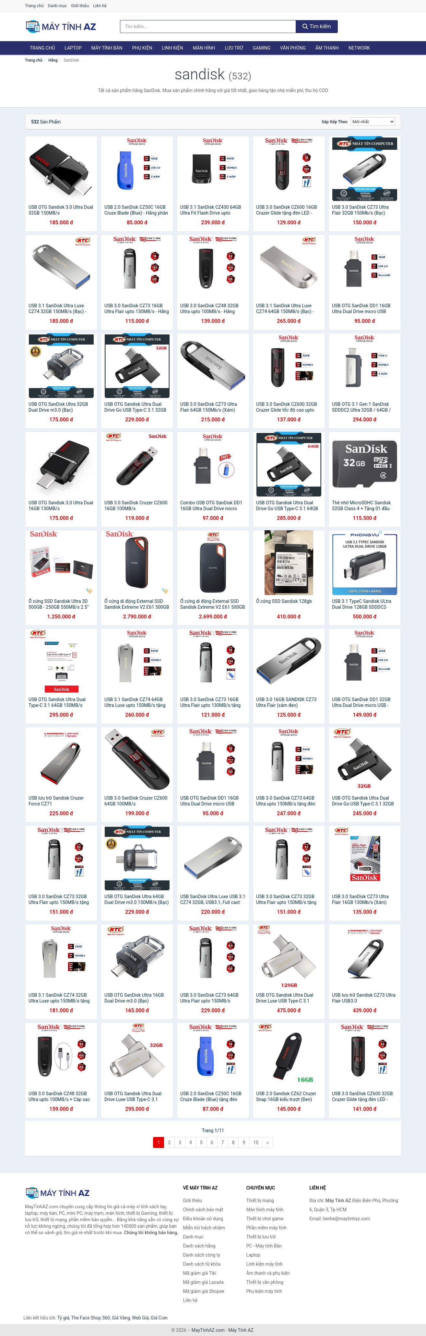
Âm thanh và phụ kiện (268, 1273)
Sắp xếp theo (335, 121)
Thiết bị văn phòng (264, 1282)
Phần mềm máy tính (266, 1227)
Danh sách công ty (201, 1255)
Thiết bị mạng (260, 1200)
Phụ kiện (142, 48)
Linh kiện (172, 48)
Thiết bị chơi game (265, 1218)
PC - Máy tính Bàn (264, 1245)
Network (359, 48)
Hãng (52, 60)
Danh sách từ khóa (202, 1264)
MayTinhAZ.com (208, 1330)
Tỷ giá (63, 1317)
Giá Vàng (121, 1317)
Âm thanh (327, 48)
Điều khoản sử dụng (203, 1218)
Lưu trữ (234, 48)
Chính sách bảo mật (203, 1209)
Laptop (73, 48)
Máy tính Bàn (107, 48)
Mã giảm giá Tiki (199, 1273)
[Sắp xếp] (373, 121)
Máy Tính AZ (241, 1330)
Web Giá (140, 1317)
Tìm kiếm (316, 26)
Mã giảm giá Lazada (203, 1282)
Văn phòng (293, 48)
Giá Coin (159, 1317)
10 (255, 1142)
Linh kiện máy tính (264, 1264)
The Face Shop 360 (90, 1317)
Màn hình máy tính (265, 1209)
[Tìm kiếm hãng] (208, 26)
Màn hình (204, 48)
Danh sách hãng (199, 1245)
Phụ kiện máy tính (264, 1291)
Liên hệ (100, 5)
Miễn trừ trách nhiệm (204, 1227)
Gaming (261, 48)
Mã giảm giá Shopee (203, 1291)
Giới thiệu (80, 5)
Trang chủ (34, 5)
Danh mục (57, 5)
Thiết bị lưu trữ (261, 1236)
